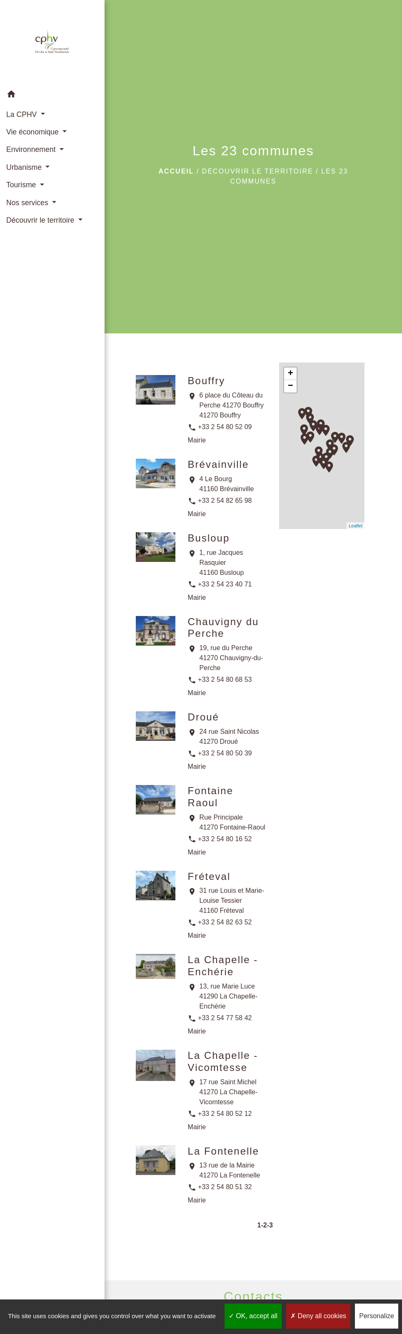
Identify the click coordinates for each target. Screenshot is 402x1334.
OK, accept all (253, 1315)
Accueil (176, 171)
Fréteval (209, 876)
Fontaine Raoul (210, 796)
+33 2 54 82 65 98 (225, 500)
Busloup (209, 538)
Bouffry (206, 380)
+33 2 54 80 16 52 (225, 838)
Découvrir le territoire (257, 171)
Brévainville (218, 464)
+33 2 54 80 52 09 (225, 426)
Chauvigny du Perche (223, 627)
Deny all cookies (318, 1315)
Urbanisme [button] (25, 167)
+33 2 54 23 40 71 (225, 584)
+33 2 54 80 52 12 (225, 1113)
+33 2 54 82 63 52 (225, 922)
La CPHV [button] (22, 114)
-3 (270, 1225)
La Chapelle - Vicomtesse (223, 1061)
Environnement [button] (31, 149)
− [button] (290, 386)
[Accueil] (52, 43)
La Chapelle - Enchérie (223, 965)
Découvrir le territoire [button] (41, 220)
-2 (264, 1225)
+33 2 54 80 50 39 (225, 753)
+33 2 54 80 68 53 (225, 679)
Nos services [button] (28, 203)
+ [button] (290, 374)
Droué (203, 717)
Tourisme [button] (22, 185)
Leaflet (355, 525)
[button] (52, 95)
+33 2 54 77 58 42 (225, 1017)
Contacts (253, 1296)
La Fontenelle (223, 1151)
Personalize (376, 1315)
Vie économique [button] (33, 132)
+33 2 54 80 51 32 (225, 1186)
